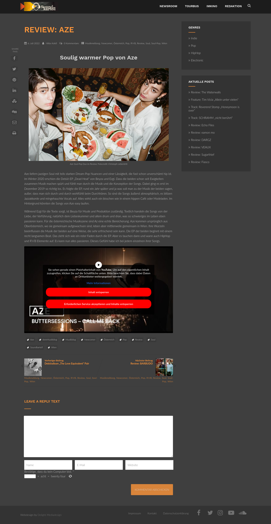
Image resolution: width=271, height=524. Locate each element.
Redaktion (233, 6)
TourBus (192, 6)
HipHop (194, 53)
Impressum (134, 513)
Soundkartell (36, 347)
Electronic (195, 60)
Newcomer (106, 43)
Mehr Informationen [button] (99, 283)
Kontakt (152, 513)
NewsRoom (168, 6)
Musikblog (70, 339)
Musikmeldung (92, 43)
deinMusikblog (49, 339)
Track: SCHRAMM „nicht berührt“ (210, 117)
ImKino (211, 6)
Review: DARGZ (199, 140)
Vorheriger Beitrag (61, 362)
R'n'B (133, 43)
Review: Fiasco (198, 162)
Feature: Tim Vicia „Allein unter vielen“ (213, 99)
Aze (32, 339)
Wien (164, 43)
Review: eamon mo (201, 132)
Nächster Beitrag (136, 362)
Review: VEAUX (199, 147)
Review (140, 43)
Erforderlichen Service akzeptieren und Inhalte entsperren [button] (98, 304)
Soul (148, 43)
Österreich (119, 43)
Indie (192, 38)
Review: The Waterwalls (204, 92)
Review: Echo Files (201, 125)
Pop (127, 43)
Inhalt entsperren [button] (98, 292)
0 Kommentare (71, 43)
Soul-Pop (155, 43)
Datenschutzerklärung (176, 513)
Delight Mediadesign (50, 514)
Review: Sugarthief (201, 154)
